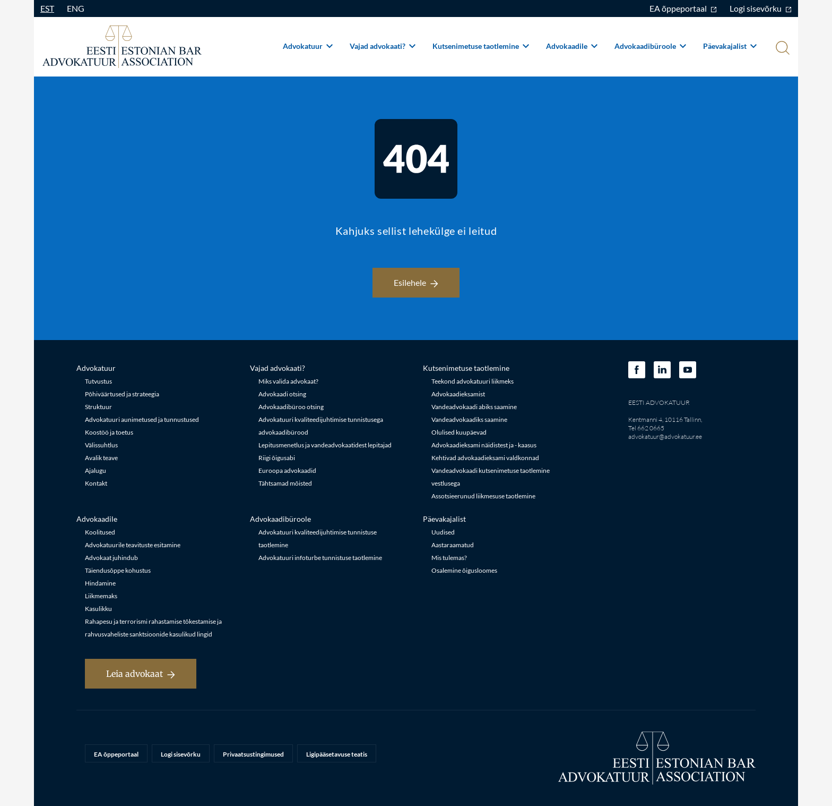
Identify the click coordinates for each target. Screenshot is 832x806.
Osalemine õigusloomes (464, 570)
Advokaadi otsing (282, 394)
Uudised (443, 532)
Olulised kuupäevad (459, 432)
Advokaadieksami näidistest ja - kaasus (483, 445)
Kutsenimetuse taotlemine (480, 45)
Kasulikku (98, 609)
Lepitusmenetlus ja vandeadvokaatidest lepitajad (325, 445)
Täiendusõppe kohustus (118, 570)
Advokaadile (571, 45)
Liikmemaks (101, 596)
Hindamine (100, 583)
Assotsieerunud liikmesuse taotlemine (483, 496)
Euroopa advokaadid (287, 470)
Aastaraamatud (452, 545)
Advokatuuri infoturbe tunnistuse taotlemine (320, 558)
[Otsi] (782, 49)
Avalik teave (101, 458)
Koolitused (100, 532)
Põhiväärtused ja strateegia (122, 394)
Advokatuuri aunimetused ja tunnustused (142, 419)
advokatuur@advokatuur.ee (665, 436)
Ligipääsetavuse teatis (336, 754)
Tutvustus (98, 381)
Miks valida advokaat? (288, 381)
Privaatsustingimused (253, 754)
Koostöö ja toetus (109, 432)
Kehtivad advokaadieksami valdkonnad (485, 458)
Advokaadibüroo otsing (291, 407)
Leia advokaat (140, 673)
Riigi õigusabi (276, 458)
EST (47, 8)
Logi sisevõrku (761, 8)
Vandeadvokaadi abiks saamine (474, 407)
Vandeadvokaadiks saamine (469, 419)
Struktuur (98, 407)
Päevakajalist (730, 45)
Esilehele (416, 282)
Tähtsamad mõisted (285, 483)
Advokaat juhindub (111, 558)
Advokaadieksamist (458, 394)
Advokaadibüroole (650, 45)
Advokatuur (308, 45)
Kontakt (96, 483)
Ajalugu (95, 470)
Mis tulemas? (449, 558)
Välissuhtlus (101, 445)
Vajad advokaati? (382, 45)
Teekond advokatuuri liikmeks (472, 381)
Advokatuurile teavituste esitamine (132, 545)
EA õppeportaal (683, 8)
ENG (75, 8)
